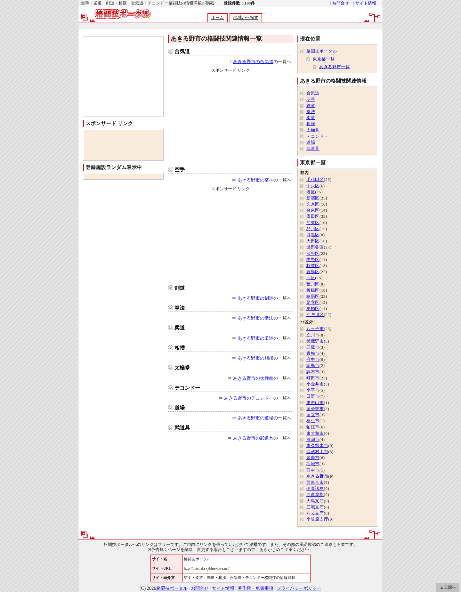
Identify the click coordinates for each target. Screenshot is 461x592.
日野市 (312, 396)
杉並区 (312, 266)
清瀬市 (312, 439)
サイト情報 (365, 3)
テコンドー (187, 388)
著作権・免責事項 (255, 588)
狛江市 (312, 427)
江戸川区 (315, 314)
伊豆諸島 (315, 488)
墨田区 (312, 216)
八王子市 (315, 329)
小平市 (312, 390)
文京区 (312, 204)
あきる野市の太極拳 (253, 378)
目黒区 (312, 235)
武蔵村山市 (317, 452)
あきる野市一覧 (334, 67)
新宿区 (312, 198)
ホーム (217, 17)
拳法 (179, 308)
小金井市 (315, 384)
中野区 (312, 259)
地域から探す (245, 17)
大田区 (312, 241)
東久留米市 (317, 445)
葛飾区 (312, 308)
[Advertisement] (230, 26)
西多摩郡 (315, 494)
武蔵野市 (315, 341)
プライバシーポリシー (299, 588)
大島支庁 (315, 501)
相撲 (179, 348)
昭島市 (312, 365)
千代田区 (315, 179)
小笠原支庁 (317, 519)
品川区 (312, 229)
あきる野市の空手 (255, 179)
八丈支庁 (315, 513)
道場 (179, 407)
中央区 (312, 186)
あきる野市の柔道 (255, 338)
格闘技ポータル (321, 51)
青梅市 (312, 353)
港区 (310, 192)
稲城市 (312, 464)
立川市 (312, 335)
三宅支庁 (315, 507)
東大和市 (315, 433)
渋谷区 (312, 253)
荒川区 (312, 284)
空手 (179, 169)
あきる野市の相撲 (255, 358)
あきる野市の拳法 (255, 317)
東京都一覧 (324, 59)
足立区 (312, 302)
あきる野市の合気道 (253, 61)
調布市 (312, 372)
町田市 (312, 378)
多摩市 (312, 458)
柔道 (179, 327)
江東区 (312, 223)
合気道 (182, 51)
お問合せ (340, 3)
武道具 (182, 427)
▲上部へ (448, 587)
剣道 (179, 288)
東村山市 (315, 403)
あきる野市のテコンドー (248, 398)
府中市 (312, 359)
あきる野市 (317, 476)
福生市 (312, 421)
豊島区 (312, 272)
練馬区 (312, 296)
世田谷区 (315, 247)
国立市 (312, 415)
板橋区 (312, 290)
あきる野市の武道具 (253, 438)
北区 (310, 278)
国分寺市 (315, 409)
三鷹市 (312, 347)
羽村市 (312, 470)
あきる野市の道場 (255, 417)
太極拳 (182, 367)
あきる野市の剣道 (255, 298)
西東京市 (315, 482)
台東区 (312, 210)
